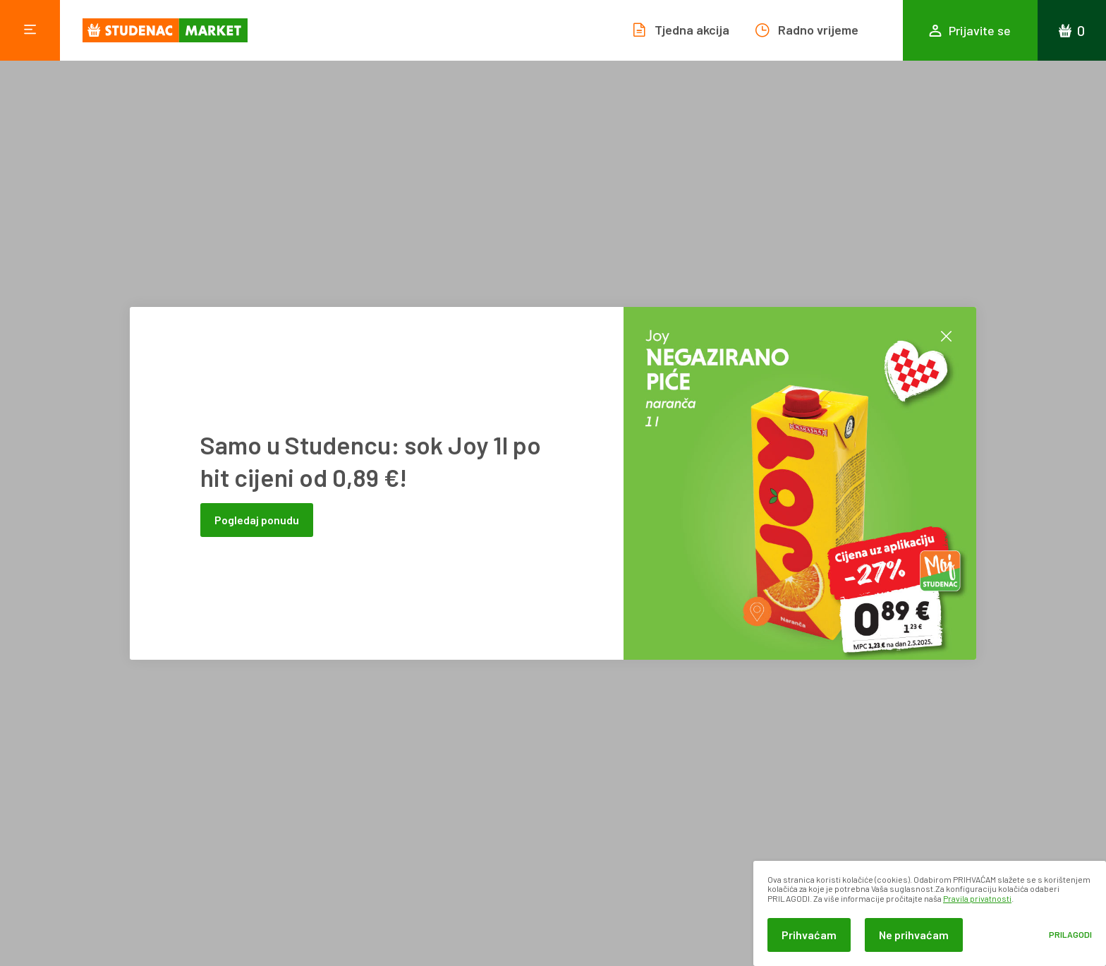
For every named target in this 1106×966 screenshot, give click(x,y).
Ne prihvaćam (914, 934)
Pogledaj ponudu (256, 519)
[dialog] (929, 913)
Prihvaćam (809, 934)
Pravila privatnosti (977, 898)
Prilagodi (1070, 934)
